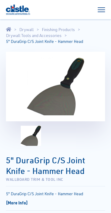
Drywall (26, 30)
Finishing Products (58, 30)
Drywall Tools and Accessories (34, 35)
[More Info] (17, 202)
